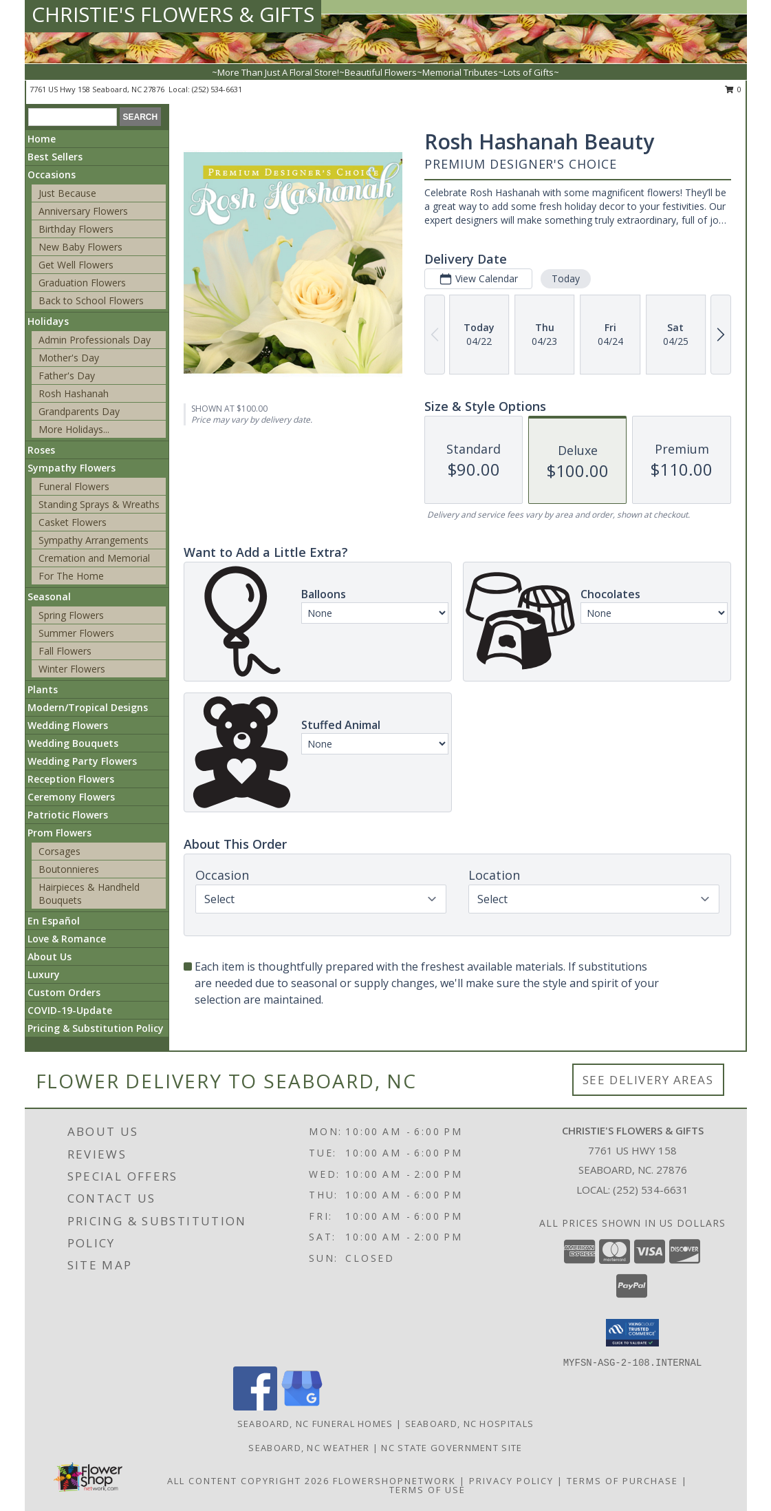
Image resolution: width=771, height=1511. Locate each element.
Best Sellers (55, 156)
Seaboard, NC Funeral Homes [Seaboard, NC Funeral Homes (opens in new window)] (315, 1423)
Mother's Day (69, 357)
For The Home (71, 575)
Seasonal (49, 596)
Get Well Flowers (76, 264)
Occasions (52, 174)
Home (42, 138)
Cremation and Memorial (94, 557)
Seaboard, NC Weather (308, 1447)
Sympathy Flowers (72, 467)
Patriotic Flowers (68, 814)
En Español (54, 920)
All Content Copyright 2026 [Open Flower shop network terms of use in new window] (248, 1481)
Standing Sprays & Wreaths (99, 504)
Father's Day (67, 375)
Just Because (67, 193)
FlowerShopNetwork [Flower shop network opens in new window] (394, 1481)
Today (566, 278)
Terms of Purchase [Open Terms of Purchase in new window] (622, 1481)
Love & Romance (67, 938)
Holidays (48, 321)
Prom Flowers (59, 832)
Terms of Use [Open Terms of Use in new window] (427, 1489)
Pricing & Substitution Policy (96, 1028)
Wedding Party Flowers (82, 761)
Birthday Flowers (76, 228)
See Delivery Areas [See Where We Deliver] (648, 1080)
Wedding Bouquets (73, 743)
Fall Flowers (65, 650)
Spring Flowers (71, 615)
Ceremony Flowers (71, 796)
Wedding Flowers (68, 725)
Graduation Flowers (82, 282)
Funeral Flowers (74, 486)
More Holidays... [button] (74, 429)
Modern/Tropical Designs (88, 707)
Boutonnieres (69, 869)
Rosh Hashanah (74, 393)
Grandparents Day (79, 411)
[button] (632, 1332)
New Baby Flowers (80, 246)
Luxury (44, 974)
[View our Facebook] (255, 1406)
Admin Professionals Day (95, 339)
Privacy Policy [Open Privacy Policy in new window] (511, 1481)
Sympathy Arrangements (94, 540)
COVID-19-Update (70, 1010)
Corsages (59, 851)
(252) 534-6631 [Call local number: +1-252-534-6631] (217, 89)
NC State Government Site (451, 1447)
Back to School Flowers (91, 300)
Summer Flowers (76, 633)
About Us (50, 956)
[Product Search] (72, 117)
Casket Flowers (73, 522)
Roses (41, 449)
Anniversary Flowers (83, 211)
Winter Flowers (72, 668)
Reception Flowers (71, 778)
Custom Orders (64, 992)
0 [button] (733, 89)
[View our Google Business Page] (302, 1406)
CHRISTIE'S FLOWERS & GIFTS (173, 14)
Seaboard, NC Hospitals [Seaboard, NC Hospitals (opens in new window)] (469, 1423)
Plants (43, 689)
